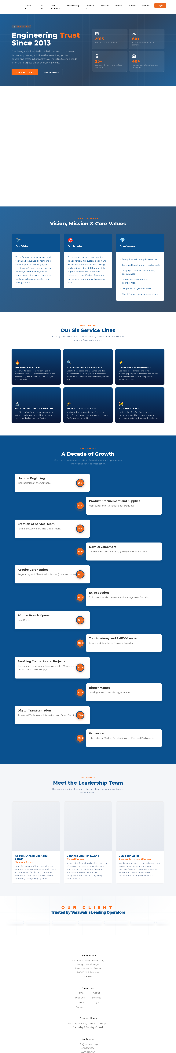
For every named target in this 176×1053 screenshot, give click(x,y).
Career (132, 5)
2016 (88, 551)
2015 (88, 528)
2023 (88, 699)
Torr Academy (55, 6)
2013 (88, 483)
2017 (88, 576)
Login (160, 5)
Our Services (51, 72)
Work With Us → (24, 72)
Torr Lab (41, 6)
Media (119, 5)
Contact (146, 5)
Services (105, 6)
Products (90, 6)
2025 (88, 750)
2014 (88, 505)
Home (80, 1007)
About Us (28, 6)
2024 (88, 724)
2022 (88, 650)
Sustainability (73, 6)
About (96, 1007)
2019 (88, 602)
